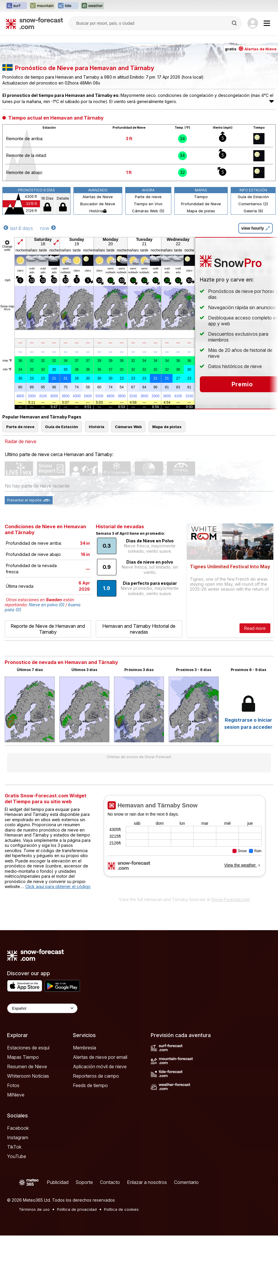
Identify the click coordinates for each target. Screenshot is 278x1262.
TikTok (14, 1147)
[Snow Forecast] (34, 23)
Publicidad (57, 1182)
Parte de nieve (148, 196)
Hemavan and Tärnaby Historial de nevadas (138, 629)
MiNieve (15, 1095)
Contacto (110, 1182)
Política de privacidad (77, 1209)
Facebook (18, 1128)
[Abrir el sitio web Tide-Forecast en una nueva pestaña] (67, 6)
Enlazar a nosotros (147, 1182)
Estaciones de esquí (28, 1048)
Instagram (17, 1137)
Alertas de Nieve (98, 196)
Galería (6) (253, 210)
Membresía (84, 1048)
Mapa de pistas (201, 210)
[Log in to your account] (252, 23)
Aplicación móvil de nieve (100, 1066)
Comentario (186, 1182)
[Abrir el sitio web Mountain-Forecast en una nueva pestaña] (42, 6)
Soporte (84, 1182)
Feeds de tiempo (90, 1085)
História (97, 210)
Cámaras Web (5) (148, 210)
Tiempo (201, 196)
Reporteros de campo (96, 1076)
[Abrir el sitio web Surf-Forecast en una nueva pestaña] (16, 6)
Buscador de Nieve (97, 203)
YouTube (16, 1156)
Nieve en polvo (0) (46, 604)
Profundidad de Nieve (201, 203)
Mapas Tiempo (23, 1057)
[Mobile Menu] (267, 23)
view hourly (255, 228)
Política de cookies (121, 1209)
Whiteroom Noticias (28, 1076)
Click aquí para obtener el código (58, 886)
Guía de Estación (253, 196)
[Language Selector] (42, 1008)
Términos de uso (34, 1209)
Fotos (13, 1085)
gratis (251, 49)
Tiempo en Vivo (148, 203)
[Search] (234, 23)
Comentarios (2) (253, 203)
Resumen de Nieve (27, 1066)
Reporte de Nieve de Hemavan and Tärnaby (48, 629)
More (7, 309)
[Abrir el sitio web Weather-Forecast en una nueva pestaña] (92, 6)
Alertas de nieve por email (100, 1057)
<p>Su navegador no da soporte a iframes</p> (184, 844)
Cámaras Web (128, 426)
